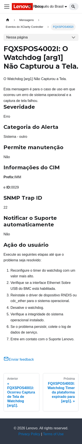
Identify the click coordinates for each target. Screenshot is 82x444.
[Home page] (7, 20)
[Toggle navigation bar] (6, 6)
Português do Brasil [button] (46, 6)
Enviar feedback (18, 359)
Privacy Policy (29, 434)
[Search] (74, 6)
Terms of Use (53, 434)
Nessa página (17, 37)
